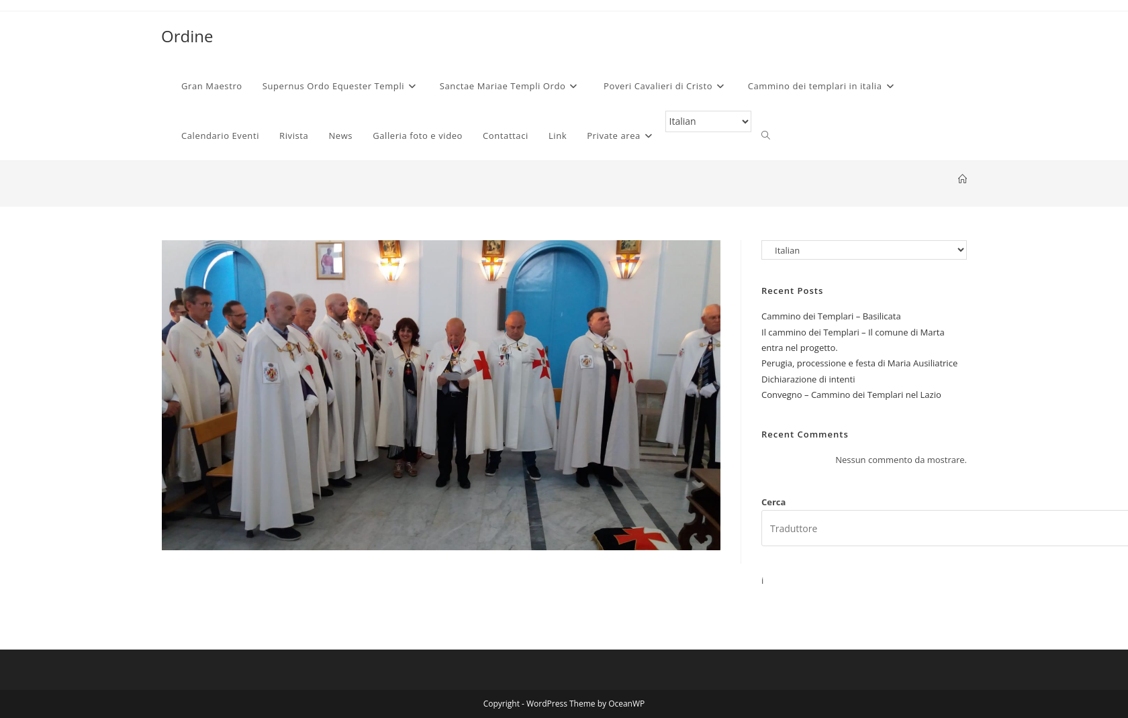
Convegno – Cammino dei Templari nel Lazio (851, 395)
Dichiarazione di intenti (808, 379)
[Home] (962, 179)
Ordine (187, 36)
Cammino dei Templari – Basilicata (831, 316)
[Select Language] (708, 121)
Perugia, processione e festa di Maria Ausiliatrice (859, 363)
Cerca (773, 502)
